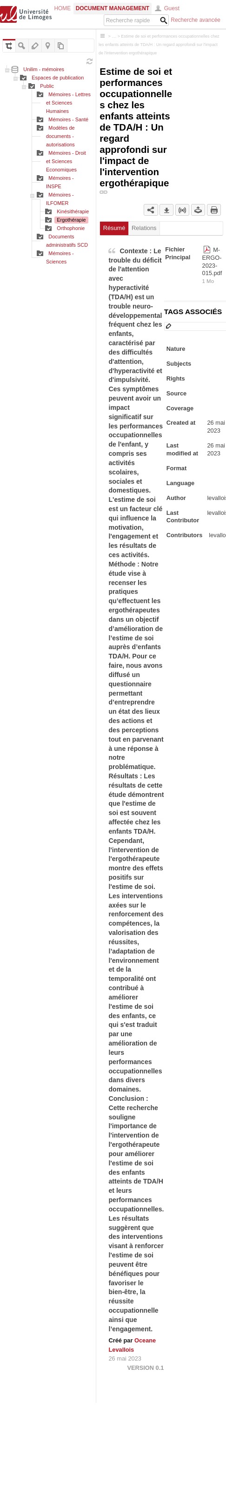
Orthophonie (71, 228)
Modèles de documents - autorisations (60, 136)
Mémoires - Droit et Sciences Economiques (66, 161)
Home (62, 8)
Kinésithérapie (73, 211)
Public (47, 86)
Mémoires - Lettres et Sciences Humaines (68, 103)
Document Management (112, 8)
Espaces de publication (58, 77)
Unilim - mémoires (43, 69)
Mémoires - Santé (68, 119)
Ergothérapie (71, 220)
